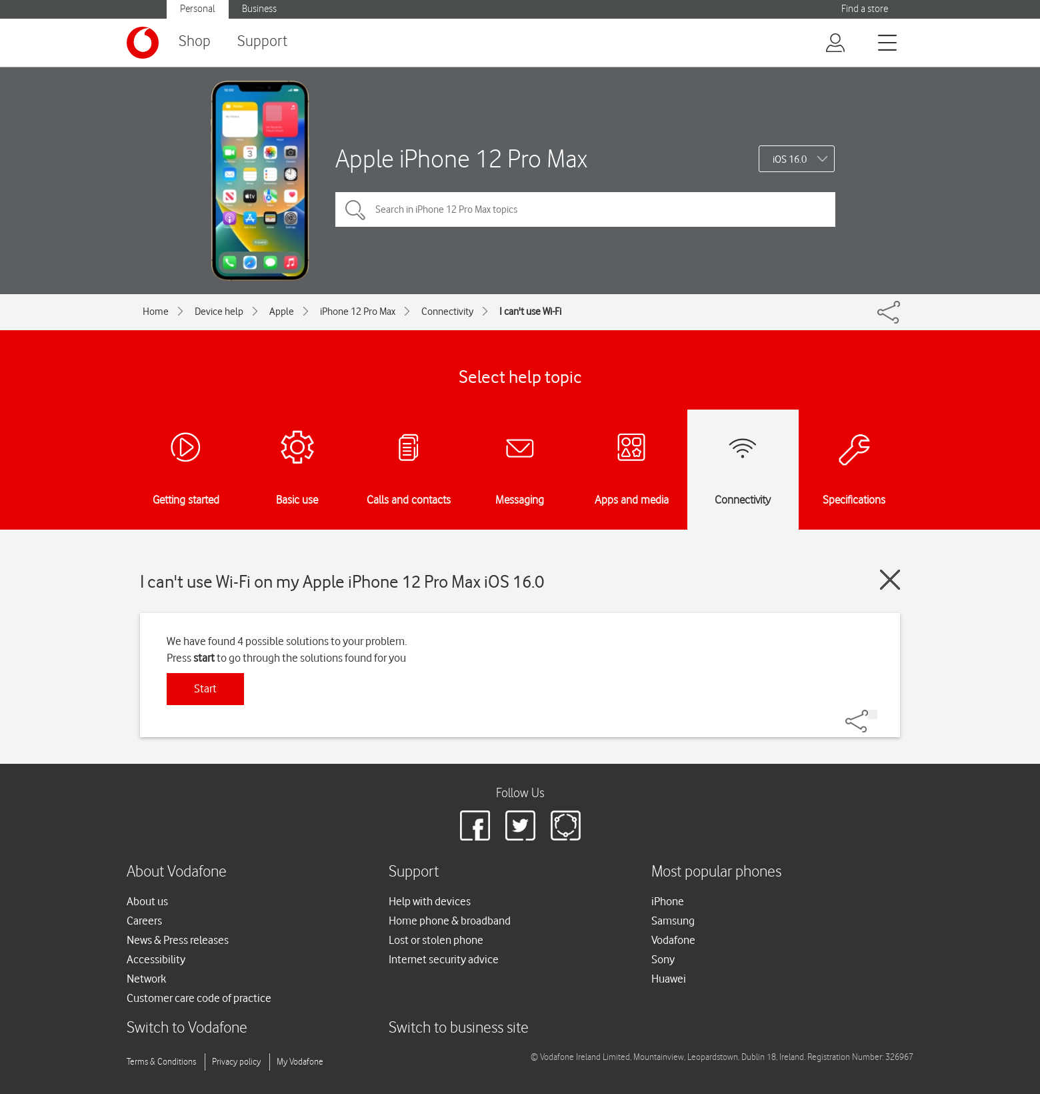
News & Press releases (178, 940)
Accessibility (156, 959)
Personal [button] (197, 9)
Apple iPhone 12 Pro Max (461, 158)
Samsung (673, 920)
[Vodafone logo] (143, 43)
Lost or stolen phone (436, 940)
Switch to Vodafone (187, 1028)
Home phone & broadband (450, 920)
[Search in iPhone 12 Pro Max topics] (585, 209)
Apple (281, 312)
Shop (195, 41)
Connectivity (447, 312)
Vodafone (673, 940)
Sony (663, 959)
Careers (144, 920)
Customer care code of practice (199, 998)
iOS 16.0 (790, 159)
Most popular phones (716, 872)
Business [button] (259, 9)
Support (262, 41)
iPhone (667, 901)
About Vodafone (177, 872)
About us (147, 901)
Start (205, 688)
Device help (219, 312)
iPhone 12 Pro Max (357, 312)
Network (146, 978)
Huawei (668, 978)
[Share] (872, 714)
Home (156, 312)
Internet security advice (444, 959)
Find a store (864, 9)
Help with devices (430, 901)
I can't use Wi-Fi (530, 312)
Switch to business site (459, 1028)
